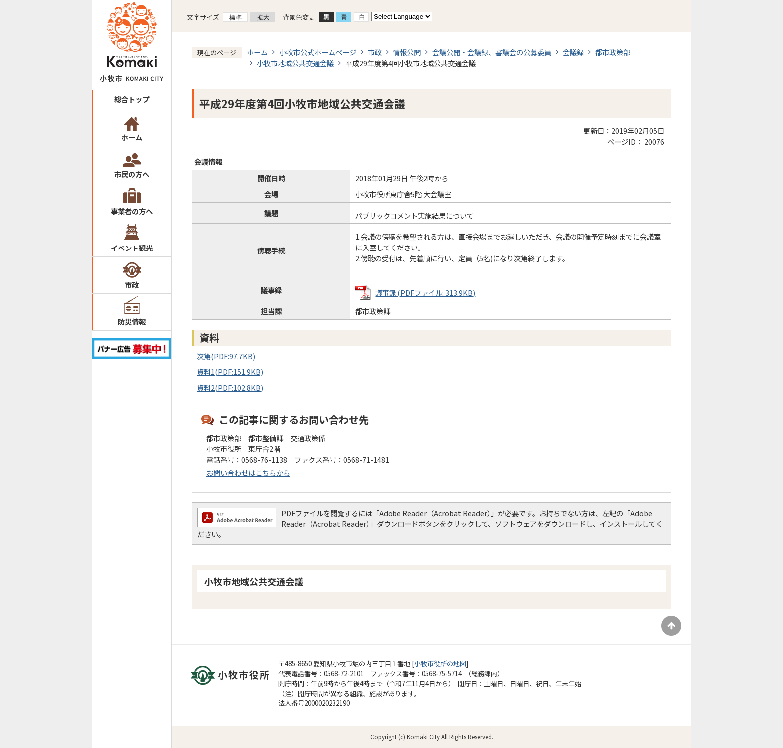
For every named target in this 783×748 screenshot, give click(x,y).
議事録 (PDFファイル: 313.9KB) (425, 292)
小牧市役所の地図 (440, 663)
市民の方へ (131, 174)
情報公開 (407, 52)
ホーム (131, 137)
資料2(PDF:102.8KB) (230, 387)
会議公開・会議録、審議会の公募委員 (491, 52)
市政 (132, 284)
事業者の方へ (132, 211)
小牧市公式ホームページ (317, 52)
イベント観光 (132, 248)
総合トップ (131, 99)
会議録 (573, 52)
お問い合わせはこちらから (248, 472)
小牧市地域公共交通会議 (295, 63)
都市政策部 (612, 52)
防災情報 (132, 321)
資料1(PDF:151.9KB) (230, 371)
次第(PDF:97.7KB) (226, 356)
